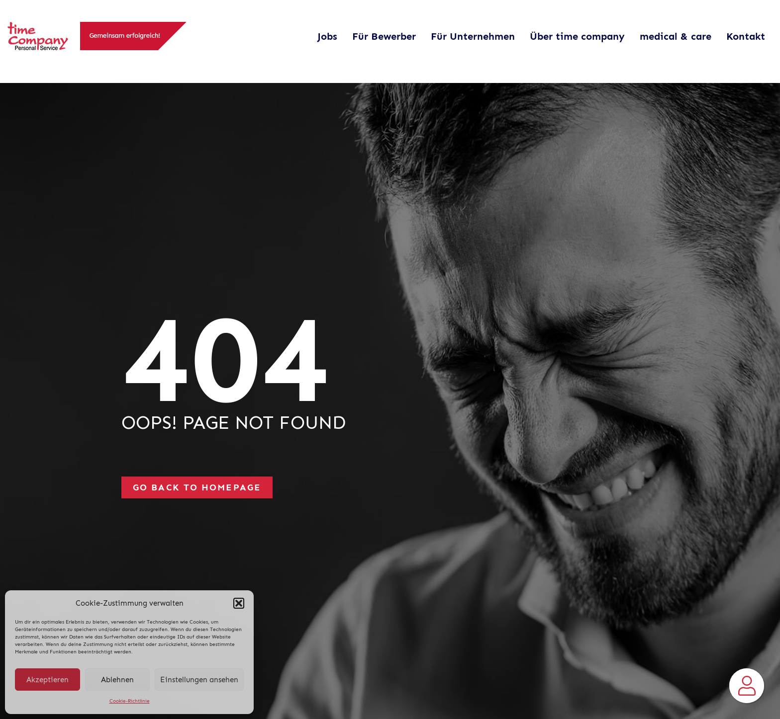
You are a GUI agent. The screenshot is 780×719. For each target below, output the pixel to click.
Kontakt (745, 36)
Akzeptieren (47, 679)
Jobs (327, 36)
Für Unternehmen (473, 36)
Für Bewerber (384, 36)
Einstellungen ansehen (199, 679)
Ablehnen (117, 679)
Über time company (577, 36)
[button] (239, 603)
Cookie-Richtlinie (129, 701)
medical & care (675, 36)
